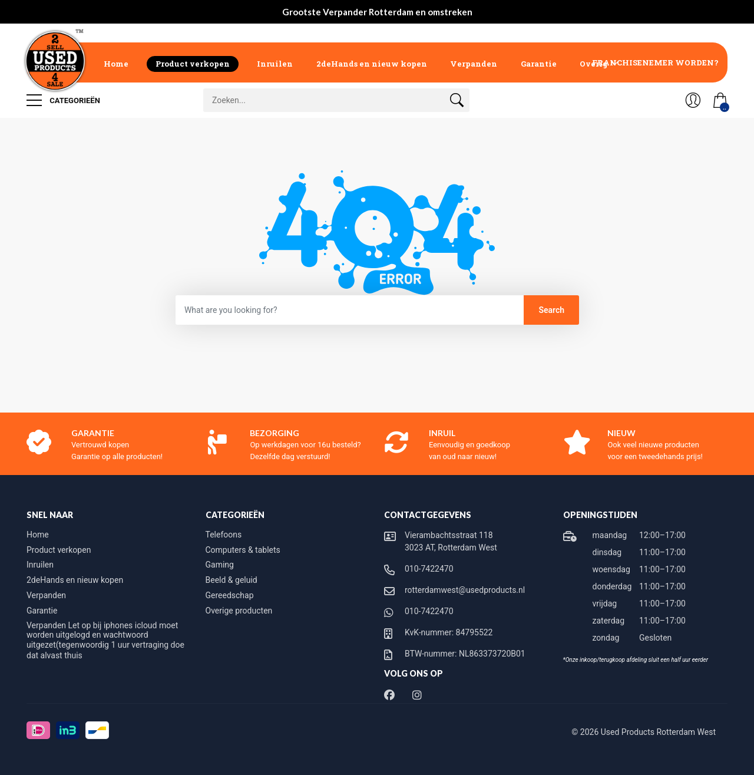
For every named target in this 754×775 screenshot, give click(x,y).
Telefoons (224, 534)
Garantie (539, 63)
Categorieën (63, 100)
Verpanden (473, 63)
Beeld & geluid (231, 580)
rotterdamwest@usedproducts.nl (465, 590)
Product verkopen (193, 63)
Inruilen (275, 63)
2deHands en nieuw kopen (371, 63)
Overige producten (239, 610)
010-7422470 (429, 568)
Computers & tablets (243, 550)
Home (116, 63)
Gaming (220, 564)
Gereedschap (230, 595)
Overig (594, 63)
